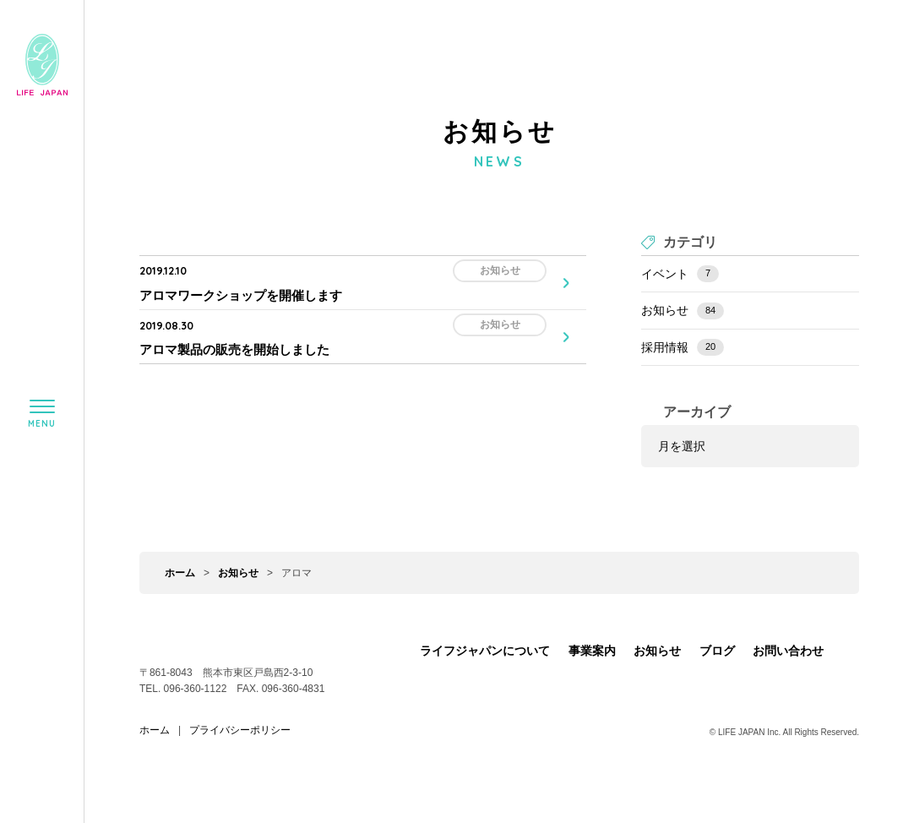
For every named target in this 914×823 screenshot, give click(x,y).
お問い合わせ (788, 650)
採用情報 (682, 347)
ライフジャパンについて (485, 650)
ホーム (180, 573)
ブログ (717, 650)
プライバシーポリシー (240, 730)
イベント (680, 273)
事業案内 (592, 650)
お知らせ (682, 310)
